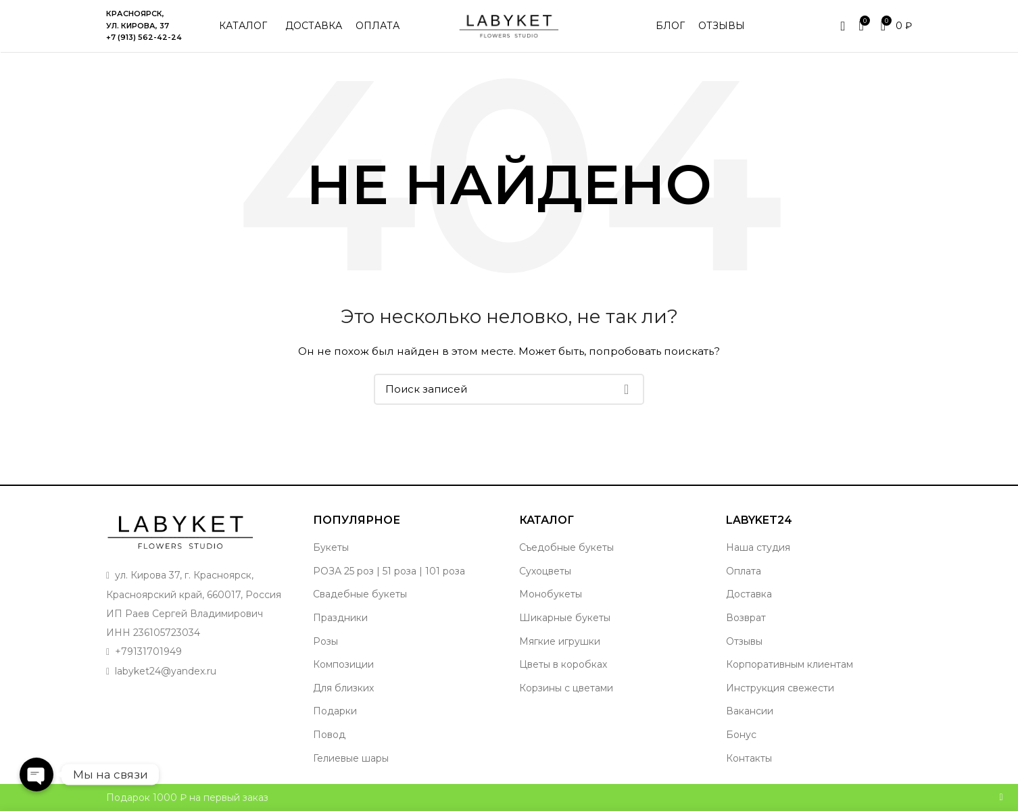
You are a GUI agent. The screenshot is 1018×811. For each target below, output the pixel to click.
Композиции (343, 666)
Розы (325, 643)
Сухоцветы (545, 573)
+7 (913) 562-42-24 (144, 38)
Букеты (331, 549)
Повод (329, 737)
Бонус (741, 737)
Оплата (743, 573)
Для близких (343, 690)
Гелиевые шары (351, 760)
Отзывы (744, 643)
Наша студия (758, 549)
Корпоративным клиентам (789, 666)
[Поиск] (509, 391)
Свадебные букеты (360, 597)
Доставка (749, 597)
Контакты (749, 760)
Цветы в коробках (563, 666)
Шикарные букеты (564, 620)
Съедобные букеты (566, 549)
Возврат (746, 620)
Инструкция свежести (780, 690)
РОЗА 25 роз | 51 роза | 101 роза (389, 573)
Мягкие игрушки (559, 643)
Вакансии (749, 714)
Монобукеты (550, 597)
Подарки (335, 714)
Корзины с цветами (566, 690)
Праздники (340, 620)
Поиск (626, 391)
